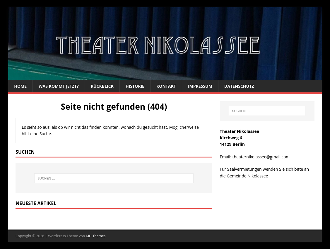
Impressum (200, 86)
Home (20, 86)
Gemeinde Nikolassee (247, 176)
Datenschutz (239, 86)
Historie (135, 86)
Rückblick (102, 86)
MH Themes (95, 235)
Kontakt (166, 86)
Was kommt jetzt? (59, 86)
